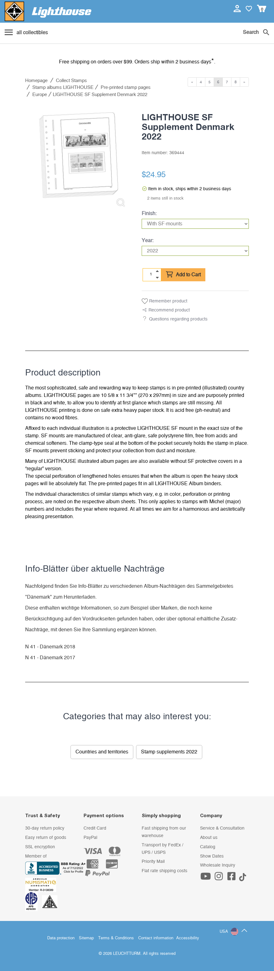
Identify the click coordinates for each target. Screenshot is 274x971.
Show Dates (212, 856)
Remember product (164, 301)
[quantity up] (157, 271)
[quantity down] (157, 277)
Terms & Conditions (116, 938)
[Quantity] (151, 274)
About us (208, 837)
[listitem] (78, 158)
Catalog (207, 847)
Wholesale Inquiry (217, 865)
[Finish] (195, 224)
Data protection (61, 938)
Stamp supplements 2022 (169, 751)
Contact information (155, 938)
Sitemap (86, 938)
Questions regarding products (178, 319)
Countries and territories (101, 751)
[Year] (195, 251)
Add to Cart (183, 274)
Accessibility (187, 938)
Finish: (149, 213)
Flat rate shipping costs (164, 871)
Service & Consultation (222, 828)
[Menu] (26, 33)
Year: (147, 240)
